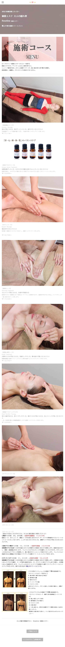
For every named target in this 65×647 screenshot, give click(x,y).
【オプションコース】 (8, 474)
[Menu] (2, 2)
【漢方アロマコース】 (29, 169)
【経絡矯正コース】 (24, 129)
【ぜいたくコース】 (8, 525)
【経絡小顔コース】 (26, 356)
